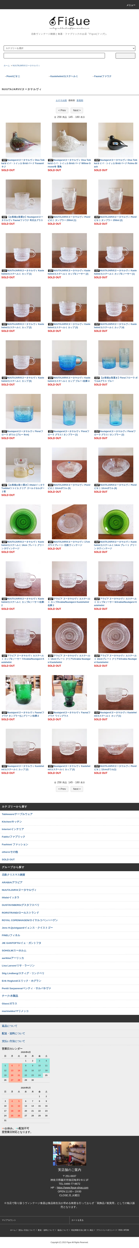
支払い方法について (26, 1230)
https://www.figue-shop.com (72, 1187)
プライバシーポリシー (105, 1230)
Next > (77, 110)
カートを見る (77, 1220)
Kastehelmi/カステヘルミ (64, 76)
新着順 (80, 100)
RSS (120, 1230)
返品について (62, 1230)
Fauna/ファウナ (103, 76)
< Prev (62, 110)
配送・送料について (46, 1230)
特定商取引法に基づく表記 (82, 1230)
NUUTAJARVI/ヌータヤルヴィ (26, 65)
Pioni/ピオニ (13, 76)
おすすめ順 (61, 100)
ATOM (126, 1230)
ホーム (7, 65)
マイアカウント (9, 1220)
